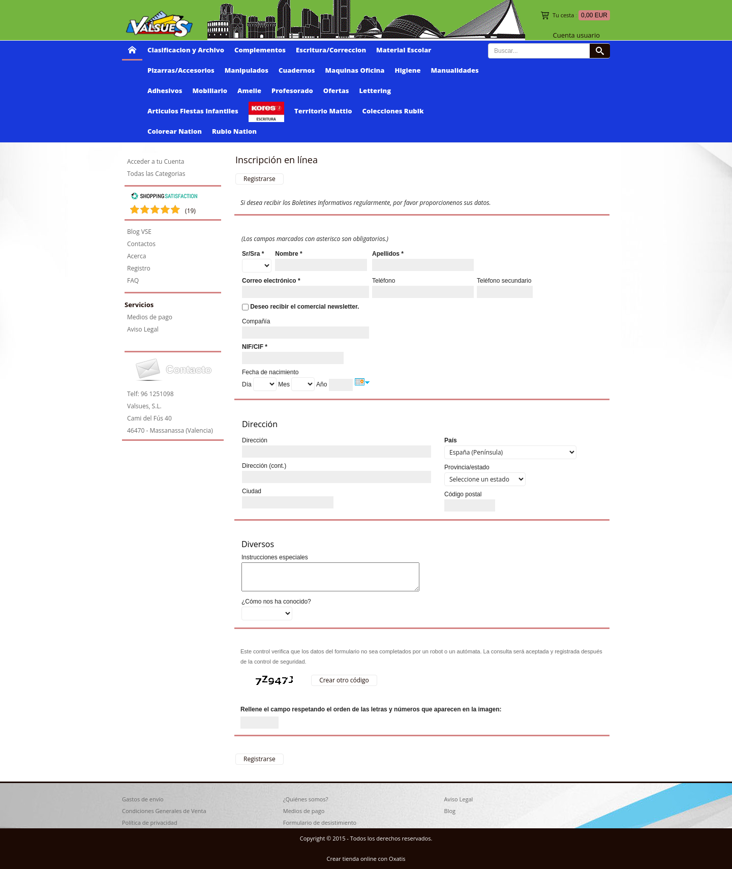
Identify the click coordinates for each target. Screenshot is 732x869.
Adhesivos (164, 90)
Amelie (249, 90)
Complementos (260, 49)
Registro (138, 268)
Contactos (141, 243)
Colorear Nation (174, 131)
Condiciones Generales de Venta (164, 811)
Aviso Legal (143, 329)
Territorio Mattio (323, 110)
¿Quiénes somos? (305, 799)
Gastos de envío (143, 799)
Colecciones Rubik (393, 110)
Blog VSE (139, 231)
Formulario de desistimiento (319, 822)
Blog (449, 811)
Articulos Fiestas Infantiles (192, 110)
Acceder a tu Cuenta (155, 161)
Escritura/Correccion (331, 49)
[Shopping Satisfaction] (164, 197)
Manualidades (455, 70)
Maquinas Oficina (355, 70)
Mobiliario (209, 90)
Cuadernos (297, 70)
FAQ (133, 280)
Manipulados (246, 70)
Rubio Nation (234, 131)
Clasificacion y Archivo (185, 49)
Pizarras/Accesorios (181, 70)
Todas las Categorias (156, 173)
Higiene (407, 70)
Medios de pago (149, 317)
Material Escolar (403, 49)
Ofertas (336, 90)
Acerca (136, 256)
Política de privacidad (149, 822)
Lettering (375, 90)
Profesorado (292, 90)
